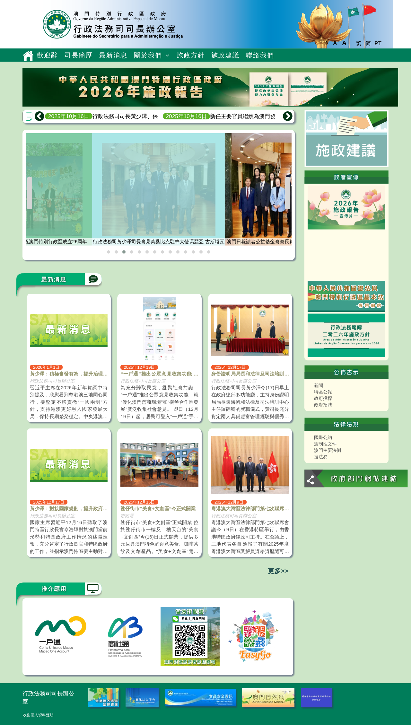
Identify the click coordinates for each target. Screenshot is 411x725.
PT (378, 43)
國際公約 (323, 437)
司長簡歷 (79, 55)
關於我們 (148, 55)
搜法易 (321, 456)
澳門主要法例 (327, 450)
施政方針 (191, 55)
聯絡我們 (260, 55)
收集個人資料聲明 (38, 715)
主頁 (28, 55)
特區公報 (323, 391)
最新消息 (113, 55)
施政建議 (225, 55)
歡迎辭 (47, 55)
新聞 (318, 385)
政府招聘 (323, 404)
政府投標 (323, 398)
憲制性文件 (325, 443)
